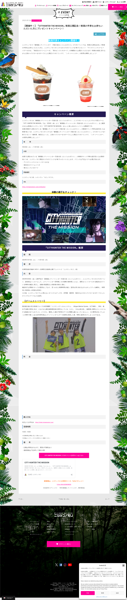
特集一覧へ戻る (64, 499)
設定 (117, 593)
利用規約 (67, 529)
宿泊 (86, 5)
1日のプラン (94, 5)
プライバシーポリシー (101, 596)
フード (32, 531)
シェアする (99, 34)
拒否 (102, 593)
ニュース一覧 (34, 526)
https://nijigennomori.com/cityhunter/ (34, 187)
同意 (87, 593)
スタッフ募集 (91, 529)
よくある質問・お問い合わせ (73, 526)
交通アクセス (97, 2)
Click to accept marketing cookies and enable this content (64, 219)
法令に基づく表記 (92, 524)
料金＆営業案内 (51, 529)
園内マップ (103, 6)
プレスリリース (69, 534)
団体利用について (70, 524)
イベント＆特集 (51, 5)
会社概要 (89, 526)
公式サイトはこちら (64, 455)
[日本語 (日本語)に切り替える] (8, 598)
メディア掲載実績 (92, 521)
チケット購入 (117, 7)
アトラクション (40, 6)
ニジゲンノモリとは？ (109, 2)
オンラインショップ (76, 5)
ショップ (32, 529)
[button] (123, 565)
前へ (22, 499)
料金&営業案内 (86, 2)
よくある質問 (121, 2)
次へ (106, 499)
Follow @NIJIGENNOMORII (64, 484)
